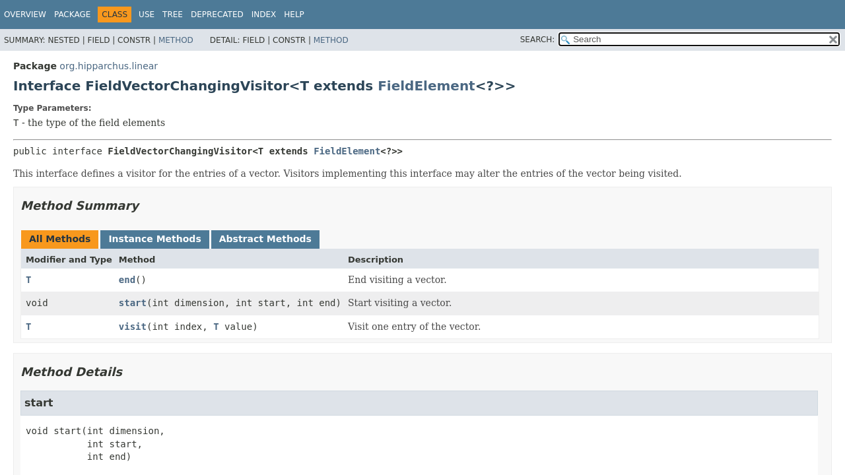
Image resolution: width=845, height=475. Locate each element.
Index (264, 14)
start (133, 303)
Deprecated (217, 14)
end (127, 279)
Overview (25, 14)
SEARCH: (537, 39)
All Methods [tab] (59, 239)
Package (72, 14)
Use (146, 14)
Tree (172, 14)
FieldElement (426, 86)
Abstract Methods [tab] (265, 239)
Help (294, 14)
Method (175, 40)
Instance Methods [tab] (154, 239)
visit (133, 326)
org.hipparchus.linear (108, 66)
